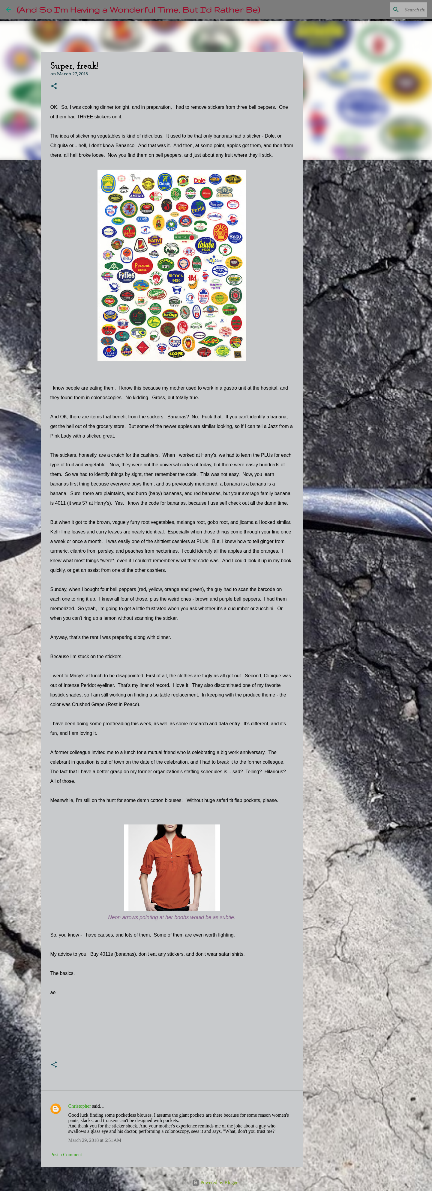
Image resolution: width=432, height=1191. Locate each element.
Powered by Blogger (216, 1182)
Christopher (79, 1106)
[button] (54, 86)
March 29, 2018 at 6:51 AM (95, 1140)
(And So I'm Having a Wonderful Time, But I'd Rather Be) (138, 9)
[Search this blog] (395, 9)
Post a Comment (66, 1154)
